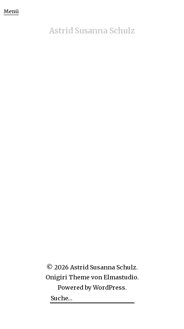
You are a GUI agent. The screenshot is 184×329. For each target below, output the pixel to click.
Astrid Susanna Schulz (92, 31)
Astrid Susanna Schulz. (104, 267)
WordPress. (110, 287)
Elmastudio (120, 277)
